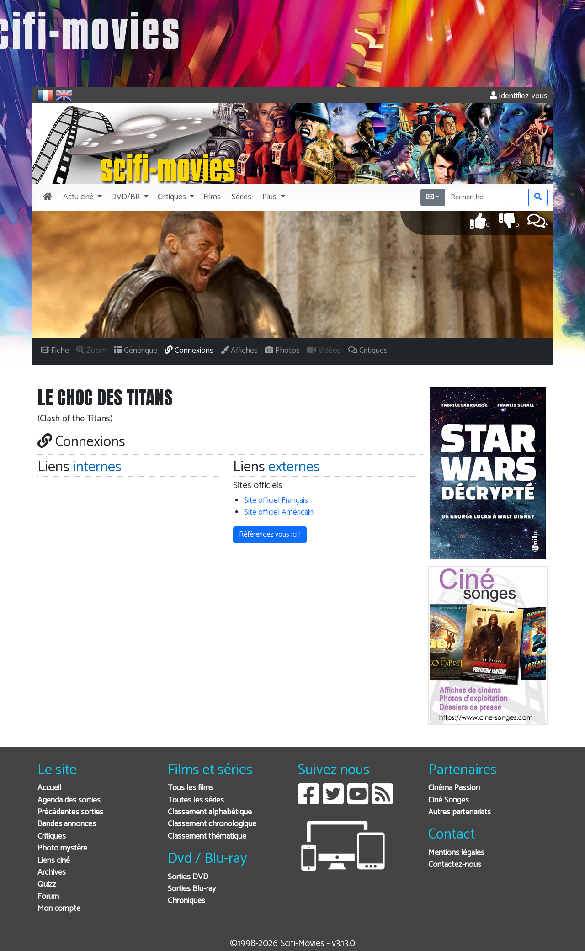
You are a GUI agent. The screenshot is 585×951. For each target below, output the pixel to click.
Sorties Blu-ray (192, 889)
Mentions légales (456, 853)
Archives (51, 872)
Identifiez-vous (519, 96)
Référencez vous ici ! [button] (270, 534)
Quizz (46, 884)
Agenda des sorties (69, 800)
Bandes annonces (66, 824)
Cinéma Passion (454, 788)
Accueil (49, 788)
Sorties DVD (188, 877)
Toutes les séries (196, 800)
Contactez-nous (454, 864)
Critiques (51, 836)
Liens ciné (53, 860)
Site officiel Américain (279, 512)
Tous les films (190, 788)
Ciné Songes (448, 800)
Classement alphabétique (210, 812)
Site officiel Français (276, 500)
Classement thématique (207, 836)
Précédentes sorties (70, 812)
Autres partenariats (459, 812)
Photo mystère (62, 848)
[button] (82, 197)
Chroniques (186, 901)
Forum (48, 896)
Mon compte (58, 908)
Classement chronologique (212, 824)
